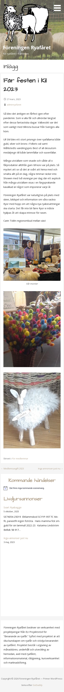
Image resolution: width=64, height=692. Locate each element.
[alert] (32, 488)
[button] (58, 6)
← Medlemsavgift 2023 (12, 468)
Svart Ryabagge (13, 507)
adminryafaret (14, 104)
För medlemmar (20, 458)
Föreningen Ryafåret (27, 47)
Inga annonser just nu (16, 538)
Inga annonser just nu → (50, 468)
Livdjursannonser (23, 499)
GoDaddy (37, 685)
